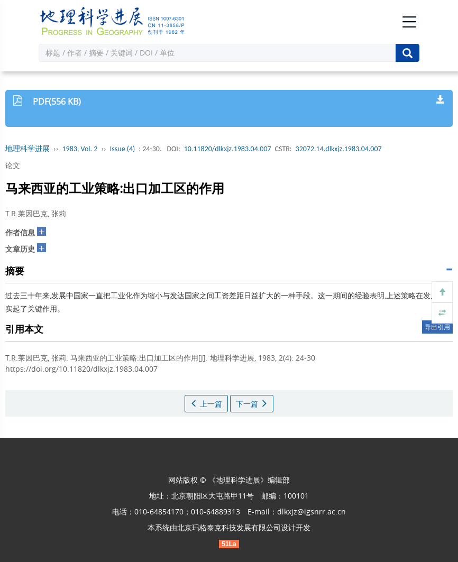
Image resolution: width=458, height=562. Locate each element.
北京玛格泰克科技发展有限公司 (229, 527)
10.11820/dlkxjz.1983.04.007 (227, 148)
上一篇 (206, 404)
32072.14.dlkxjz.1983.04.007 (339, 148)
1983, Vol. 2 (80, 148)
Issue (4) (122, 148)
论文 (12, 165)
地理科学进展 (27, 148)
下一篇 (252, 404)
